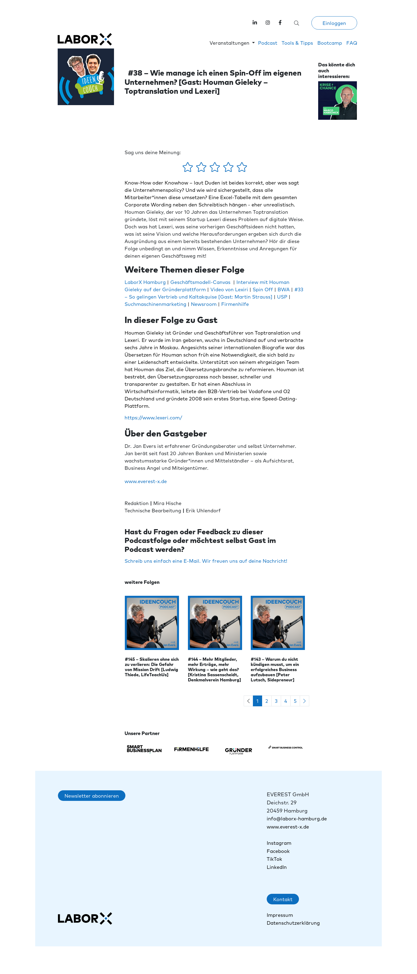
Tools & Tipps (297, 42)
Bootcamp (329, 42)
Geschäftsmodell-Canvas (200, 282)
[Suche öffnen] (296, 23)
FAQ (351, 42)
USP (283, 296)
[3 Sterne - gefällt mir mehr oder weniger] (215, 168)
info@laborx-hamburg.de (297, 818)
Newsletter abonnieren (91, 795)
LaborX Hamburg (145, 282)
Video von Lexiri (229, 289)
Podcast (267, 42)
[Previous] (248, 701)
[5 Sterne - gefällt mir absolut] (242, 168)
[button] (232, 42)
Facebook (278, 850)
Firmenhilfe (235, 303)
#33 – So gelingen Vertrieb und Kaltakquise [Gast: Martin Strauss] (214, 293)
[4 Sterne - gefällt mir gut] (229, 168)
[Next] (304, 701)
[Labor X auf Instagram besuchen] (267, 22)
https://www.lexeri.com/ (153, 417)
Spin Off (263, 289)
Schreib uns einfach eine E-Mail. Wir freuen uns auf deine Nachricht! (206, 560)
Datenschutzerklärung (293, 922)
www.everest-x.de (146, 481)
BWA (283, 289)
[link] (280, 22)
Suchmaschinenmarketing (155, 303)
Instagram (279, 842)
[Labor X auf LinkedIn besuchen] (254, 22)
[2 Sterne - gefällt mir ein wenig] (202, 168)
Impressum (280, 914)
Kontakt (282, 899)
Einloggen (334, 23)
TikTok (275, 858)
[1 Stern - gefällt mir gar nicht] (188, 168)
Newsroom (204, 303)
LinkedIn (277, 866)
